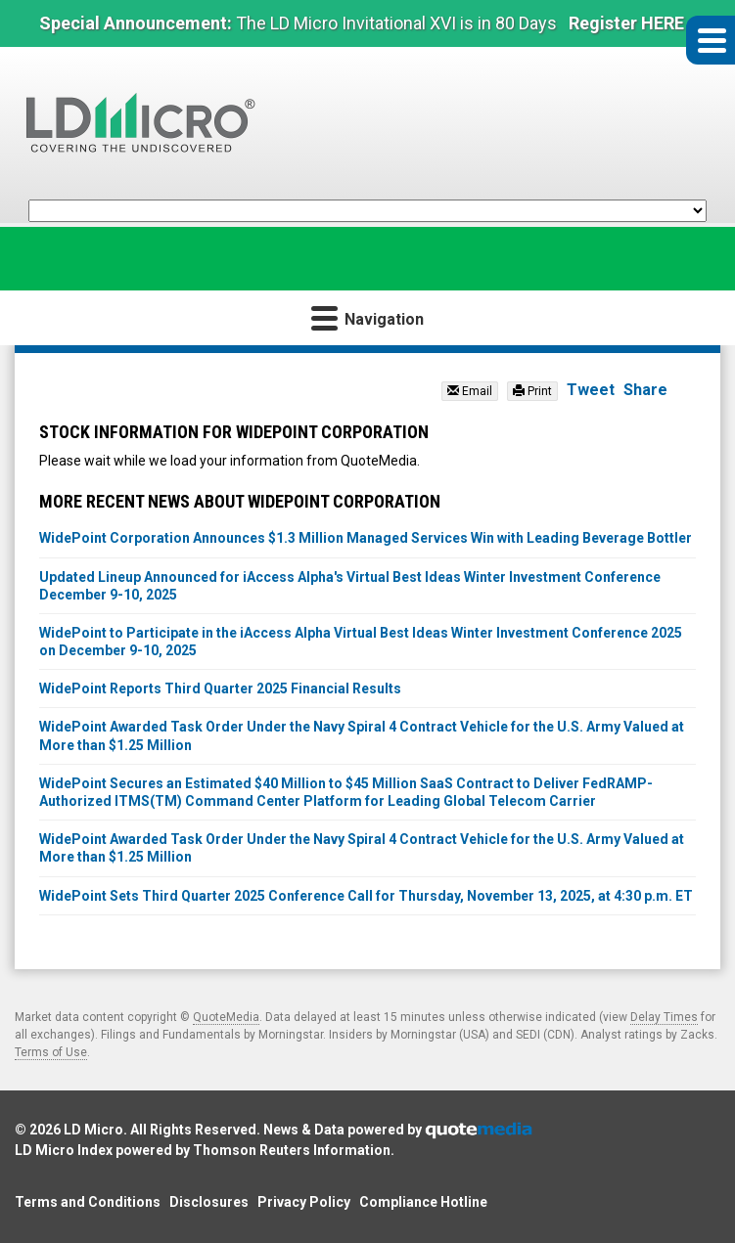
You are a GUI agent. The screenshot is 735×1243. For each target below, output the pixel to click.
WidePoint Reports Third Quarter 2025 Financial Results (220, 688)
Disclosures (209, 1202)
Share (645, 389)
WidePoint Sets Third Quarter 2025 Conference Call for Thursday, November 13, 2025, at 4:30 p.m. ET (366, 896)
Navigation (367, 317)
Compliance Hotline (423, 1202)
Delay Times (664, 1017)
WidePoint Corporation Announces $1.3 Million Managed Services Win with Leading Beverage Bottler (365, 538)
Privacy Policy (303, 1202)
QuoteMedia (226, 1017)
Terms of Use (51, 1052)
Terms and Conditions (88, 1202)
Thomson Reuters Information (291, 1150)
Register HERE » (633, 23)
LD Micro (93, 1129)
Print (532, 391)
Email (469, 391)
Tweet (591, 389)
